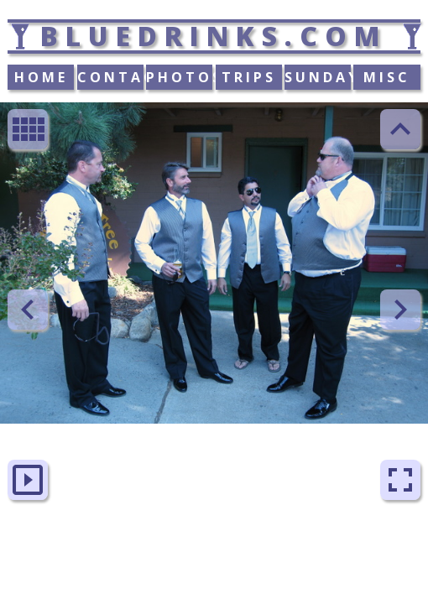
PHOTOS (179, 77)
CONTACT (110, 77)
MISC (386, 77)
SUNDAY (317, 77)
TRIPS (249, 77)
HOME (41, 77)
